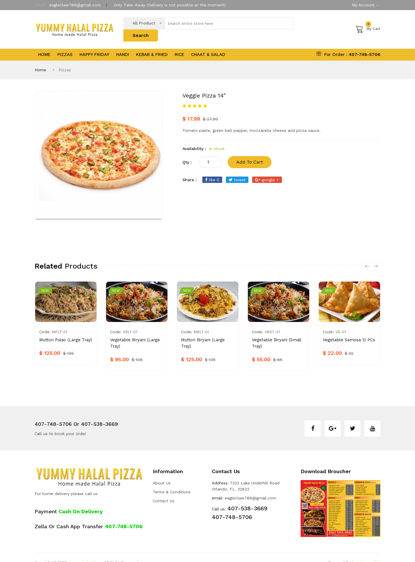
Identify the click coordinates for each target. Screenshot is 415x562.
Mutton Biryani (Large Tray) (207, 329)
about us (162, 472)
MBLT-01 (201, 321)
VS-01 (340, 321)
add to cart (249, 151)
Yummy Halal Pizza (85, 552)
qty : (187, 151)
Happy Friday (94, 43)
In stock (217, 137)
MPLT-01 (59, 321)
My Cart (367, 23)
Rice (179, 43)
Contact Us (163, 490)
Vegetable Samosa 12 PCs (348, 329)
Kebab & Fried (152, 43)
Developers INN (365, 552)
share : (189, 168)
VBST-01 (272, 321)
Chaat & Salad (208, 43)
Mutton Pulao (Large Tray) (64, 329)
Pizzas (65, 43)
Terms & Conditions (171, 481)
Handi (122, 43)
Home (44, 43)
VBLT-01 (130, 321)
